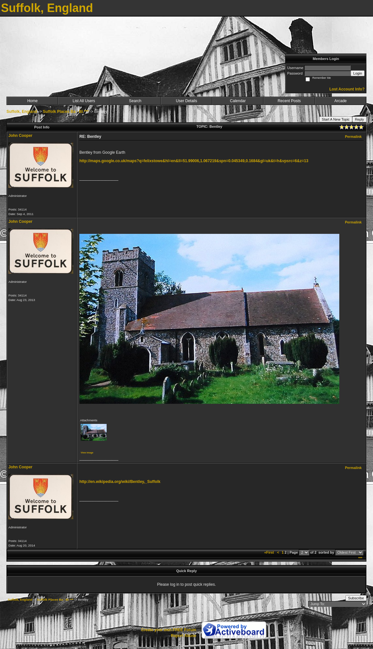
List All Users (84, 101)
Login (357, 73)
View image (87, 452)
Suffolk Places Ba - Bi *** (65, 111)
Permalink (353, 136)
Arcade (340, 101)
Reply (359, 119)
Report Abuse (183, 635)
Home (32, 101)
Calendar (238, 101)
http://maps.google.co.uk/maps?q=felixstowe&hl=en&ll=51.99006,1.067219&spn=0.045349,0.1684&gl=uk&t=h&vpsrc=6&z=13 (193, 161)
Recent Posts (289, 101)
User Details (186, 101)
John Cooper (20, 135)
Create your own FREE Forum (168, 630)
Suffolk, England (21, 111)
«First (269, 552)
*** (360, 558)
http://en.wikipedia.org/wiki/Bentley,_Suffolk (119, 481)
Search (135, 101)
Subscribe (356, 598)
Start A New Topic (336, 119)
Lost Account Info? (347, 89)
